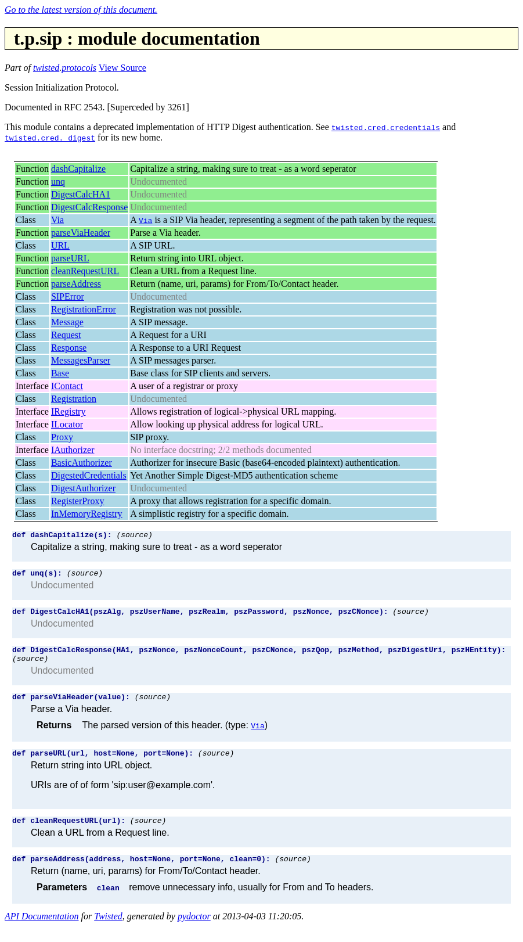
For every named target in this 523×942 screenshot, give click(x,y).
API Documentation (42, 932)
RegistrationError (83, 309)
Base (60, 373)
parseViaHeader (80, 233)
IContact (67, 386)
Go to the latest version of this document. (81, 10)
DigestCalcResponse (89, 207)
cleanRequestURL (85, 271)
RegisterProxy (77, 501)
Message (67, 322)
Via (57, 220)
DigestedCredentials (89, 475)
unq (58, 181)
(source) (134, 536)
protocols (79, 68)
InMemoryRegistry (86, 514)
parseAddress (76, 284)
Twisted (108, 932)
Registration (73, 399)
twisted (46, 68)
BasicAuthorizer (81, 463)
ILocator (67, 424)
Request (66, 335)
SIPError (67, 296)
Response (68, 348)
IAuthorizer (73, 450)
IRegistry (68, 411)
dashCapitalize (78, 169)
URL (60, 245)
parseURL (70, 258)
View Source (122, 68)
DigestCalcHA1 (80, 194)
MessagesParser (80, 360)
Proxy (62, 437)
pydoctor (194, 932)
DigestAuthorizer (83, 488)
